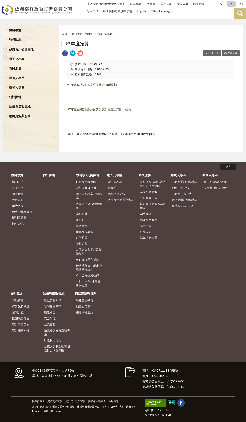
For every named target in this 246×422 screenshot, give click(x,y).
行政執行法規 (52, 340)
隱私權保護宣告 (97, 401)
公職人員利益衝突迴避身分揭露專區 (57, 348)
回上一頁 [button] (214, 52)
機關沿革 (18, 182)
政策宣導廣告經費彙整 (89, 206)
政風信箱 (50, 324)
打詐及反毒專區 (86, 182)
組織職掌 (18, 194)
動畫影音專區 (84, 306)
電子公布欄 (16, 59)
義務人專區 (16, 87)
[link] (65, 53)
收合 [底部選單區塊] (228, 166)
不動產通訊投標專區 (185, 182)
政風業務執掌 (52, 300)
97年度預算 (77, 43)
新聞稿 (112, 188)
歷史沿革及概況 (22, 211)
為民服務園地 (148, 192)
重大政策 (18, 205)
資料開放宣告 (54, 401)
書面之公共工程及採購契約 (89, 251)
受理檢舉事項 (52, 306)
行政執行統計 (20, 306)
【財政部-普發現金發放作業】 (106, 3)
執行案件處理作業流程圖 (153, 206)
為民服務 (15, 68)
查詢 (240, 13)
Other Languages (161, 11)
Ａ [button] (231, 3)
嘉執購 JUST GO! (183, 205)
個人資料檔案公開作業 (89, 196)
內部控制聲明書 (86, 188)
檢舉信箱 (92, 11)
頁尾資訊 (114, 401)
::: (3, 3)
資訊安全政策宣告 (75, 401)
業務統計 (81, 214)
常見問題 (166, 3)
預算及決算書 (104, 33)
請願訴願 (81, 243)
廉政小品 (50, 312)
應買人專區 (16, 78)
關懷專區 (145, 214)
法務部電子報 (84, 300)
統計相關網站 (20, 330)
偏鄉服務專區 (148, 237)
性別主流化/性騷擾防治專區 (88, 283)
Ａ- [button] (221, 3)
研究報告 (81, 219)
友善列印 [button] (233, 52)
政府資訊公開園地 (21, 49)
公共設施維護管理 (87, 275)
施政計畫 (81, 225)
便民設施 (182, 3)
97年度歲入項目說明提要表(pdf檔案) (92, 84)
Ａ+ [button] (241, 3)
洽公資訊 (18, 223)
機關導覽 (15, 30)
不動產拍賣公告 (182, 194)
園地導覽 (18, 300)
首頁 (64, 33)
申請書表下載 (148, 198)
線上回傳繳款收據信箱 (117, 11)
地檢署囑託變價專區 (185, 199)
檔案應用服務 (148, 219)
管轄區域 (18, 199)
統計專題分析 (20, 324)
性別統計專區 (20, 318)
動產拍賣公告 (180, 188)
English (141, 11)
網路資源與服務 (20, 116)
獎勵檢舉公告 (116, 194)
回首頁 (151, 3)
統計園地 (15, 97)
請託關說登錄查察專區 (57, 332)
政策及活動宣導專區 (121, 199)
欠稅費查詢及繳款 (215, 188)
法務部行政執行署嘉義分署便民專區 (153, 184)
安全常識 (50, 318)
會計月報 (81, 237)
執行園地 (15, 39)
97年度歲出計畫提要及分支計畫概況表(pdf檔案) (99, 109)
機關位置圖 (19, 217)
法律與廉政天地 (20, 106)
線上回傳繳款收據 (215, 182)
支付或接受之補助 (87, 259)
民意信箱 (199, 3)
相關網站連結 (84, 312)
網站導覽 (136, 3)
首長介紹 (18, 188)
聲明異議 (18, 312)
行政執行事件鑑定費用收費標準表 (89, 267)
